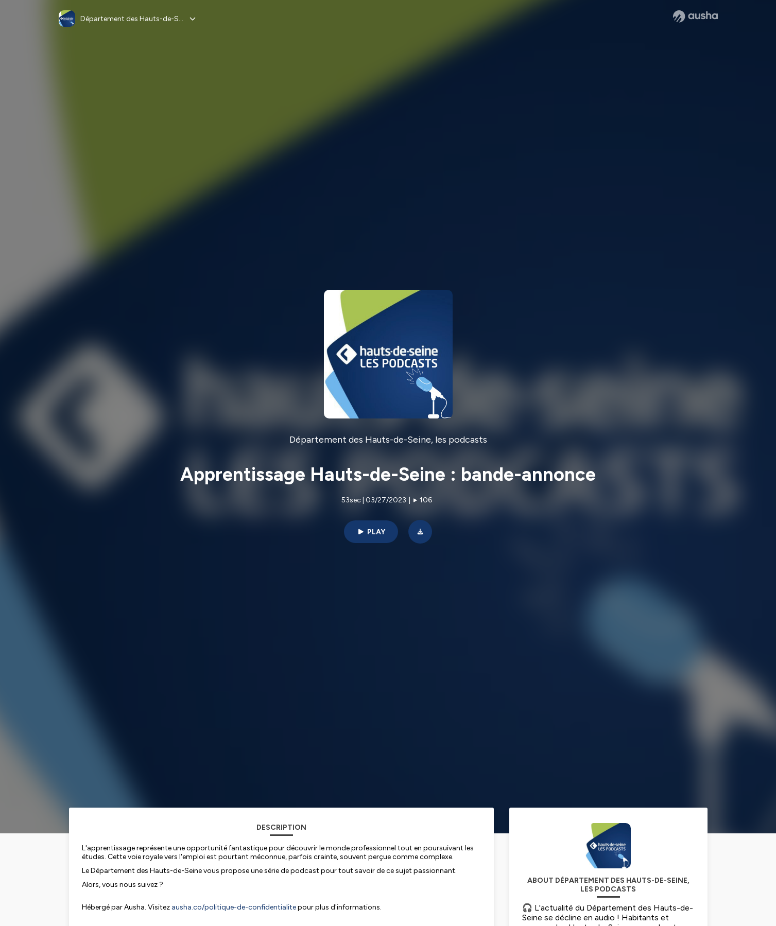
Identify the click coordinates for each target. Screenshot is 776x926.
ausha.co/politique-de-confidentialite (233, 907)
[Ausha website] (695, 16)
